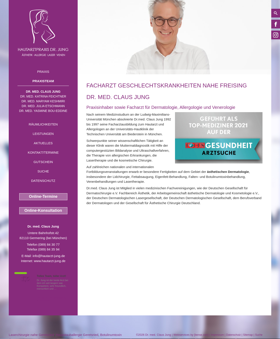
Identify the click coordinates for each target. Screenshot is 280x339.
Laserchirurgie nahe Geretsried (31, 335)
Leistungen (43, 134)
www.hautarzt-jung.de (49, 261)
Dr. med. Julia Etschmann (43, 106)
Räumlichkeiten (43, 124)
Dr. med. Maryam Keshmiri (43, 101)
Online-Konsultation (43, 210)
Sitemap (248, 334)
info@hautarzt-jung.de (49, 256)
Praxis (43, 71)
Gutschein (43, 162)
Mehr (60, 288)
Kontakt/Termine (43, 152)
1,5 (25, 278)
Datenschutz (43, 181)
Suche (43, 171)
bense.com (201, 334)
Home (89, 71)
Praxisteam (43, 81)
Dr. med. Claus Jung (43, 91)
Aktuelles (43, 143)
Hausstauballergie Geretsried (77, 335)
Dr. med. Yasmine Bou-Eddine (43, 111)
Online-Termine (43, 196)
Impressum (217, 334)
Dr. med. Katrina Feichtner (43, 96)
